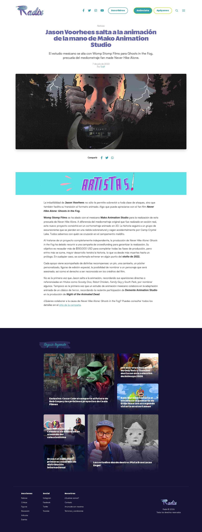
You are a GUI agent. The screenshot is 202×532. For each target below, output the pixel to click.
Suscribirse (118, 11)
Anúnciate (143, 11)
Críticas (24, 502)
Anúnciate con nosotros (74, 506)
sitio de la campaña (70, 304)
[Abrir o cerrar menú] (183, 10)
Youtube (46, 511)
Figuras (24, 506)
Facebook (46, 502)
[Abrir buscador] (176, 10)
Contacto (68, 502)
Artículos (24, 515)
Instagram (47, 498)
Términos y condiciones (74, 511)
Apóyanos (163, 11)
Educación (25, 511)
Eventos (24, 519)
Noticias (24, 498)
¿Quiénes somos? (72, 498)
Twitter (45, 506)
